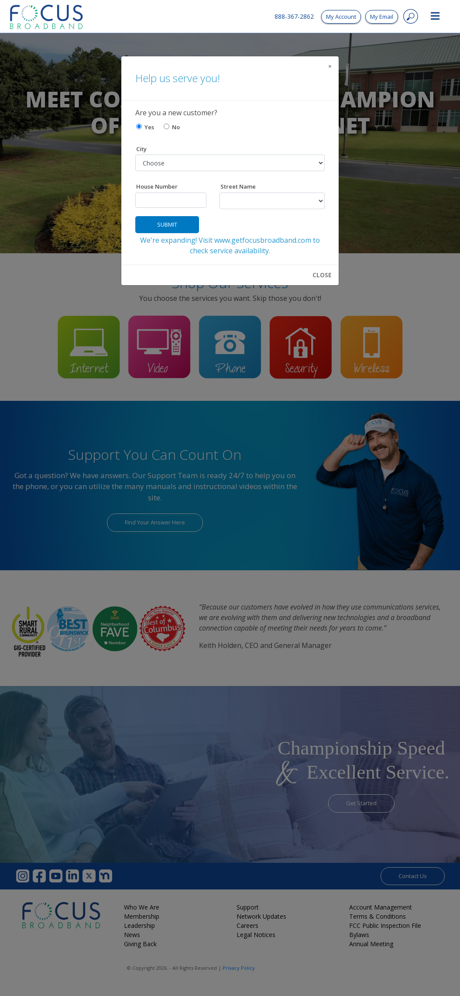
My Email (381, 17)
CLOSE (322, 275)
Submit (167, 224)
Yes (145, 127)
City (141, 149)
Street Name (238, 186)
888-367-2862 (294, 16)
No (172, 127)
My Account (341, 17)
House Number (157, 186)
